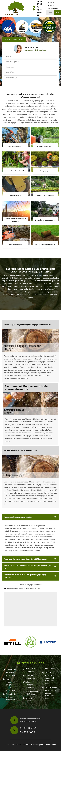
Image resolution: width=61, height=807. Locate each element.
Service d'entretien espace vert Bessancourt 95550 (49, 678)
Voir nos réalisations (14, 39)
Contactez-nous (50, 744)
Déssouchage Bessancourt (30, 669)
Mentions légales (36, 744)
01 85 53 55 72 (39, 4)
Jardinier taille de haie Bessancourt (32, 692)
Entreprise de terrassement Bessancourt (11, 672)
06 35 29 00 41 (39, 12)
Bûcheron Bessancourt (30, 676)
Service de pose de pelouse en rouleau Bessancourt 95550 (51, 693)
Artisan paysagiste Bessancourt (30, 685)
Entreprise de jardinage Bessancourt (11, 697)
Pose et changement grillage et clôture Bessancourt (10, 684)
